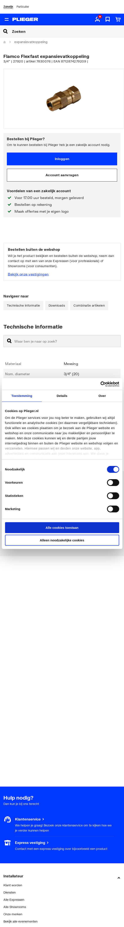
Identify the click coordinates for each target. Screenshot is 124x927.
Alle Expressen (13, 899)
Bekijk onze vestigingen (28, 274)
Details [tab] (62, 396)
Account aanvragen (62, 175)
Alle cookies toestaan (62, 527)
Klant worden (12, 885)
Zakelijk (8, 6)
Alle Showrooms (14, 907)
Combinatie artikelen (89, 305)
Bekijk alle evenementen (20, 921)
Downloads (57, 305)
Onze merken (12, 914)
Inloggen (62, 159)
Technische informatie (23, 305)
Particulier (22, 6)
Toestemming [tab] (21, 396)
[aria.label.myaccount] (97, 19)
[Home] (4, 42)
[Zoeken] (68, 31)
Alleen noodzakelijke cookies (62, 540)
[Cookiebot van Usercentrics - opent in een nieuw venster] (100, 384)
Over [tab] (102, 396)
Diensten (9, 892)
